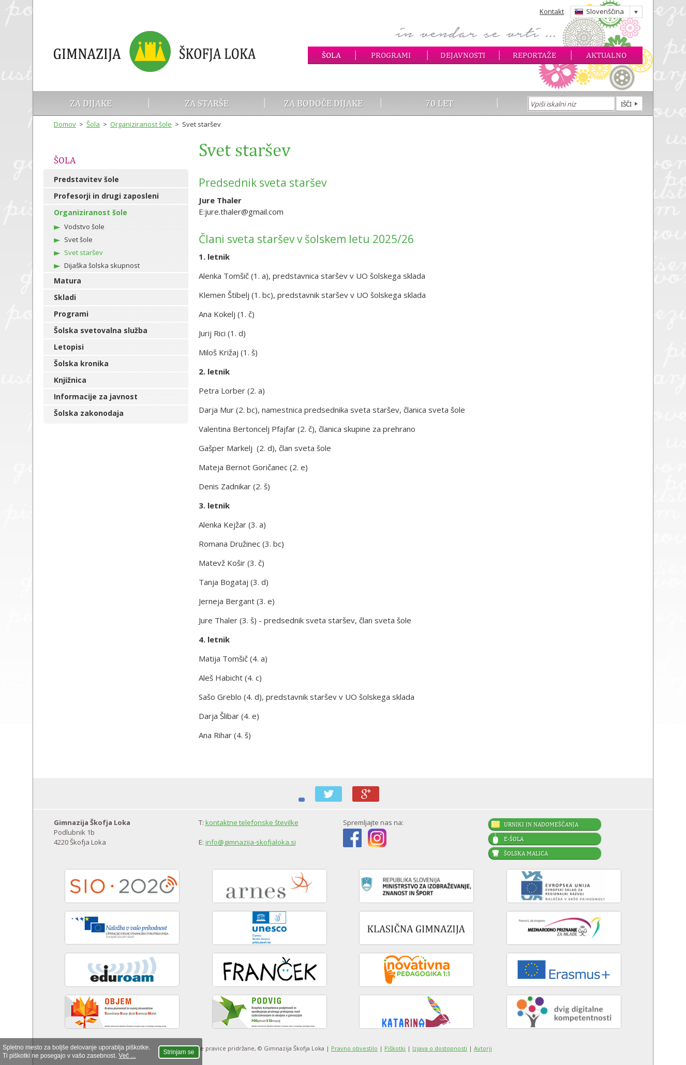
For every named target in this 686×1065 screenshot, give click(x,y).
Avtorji (483, 1048)
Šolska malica (526, 853)
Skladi (65, 297)
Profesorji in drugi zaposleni (106, 196)
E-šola (514, 839)
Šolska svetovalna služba (100, 330)
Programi (391, 55)
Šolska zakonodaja (89, 413)
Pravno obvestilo (354, 1048)
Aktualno (606, 55)
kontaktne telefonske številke (252, 822)
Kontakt (552, 11)
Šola (331, 55)
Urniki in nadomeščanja (541, 824)
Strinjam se (179, 1052)
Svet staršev (83, 252)
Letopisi (69, 347)
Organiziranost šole (141, 124)
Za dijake (91, 103)
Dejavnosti (462, 55)
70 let (439, 103)
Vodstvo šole (84, 226)
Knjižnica (70, 380)
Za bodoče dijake (323, 103)
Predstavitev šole (86, 179)
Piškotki (395, 1048)
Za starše (207, 103)
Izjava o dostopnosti (439, 1048)
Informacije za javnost (96, 396)
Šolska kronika (81, 363)
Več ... (127, 1055)
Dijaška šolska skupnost (102, 265)
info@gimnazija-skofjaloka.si (250, 842)
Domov (65, 124)
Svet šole (78, 239)
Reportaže (534, 55)
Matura (67, 281)
